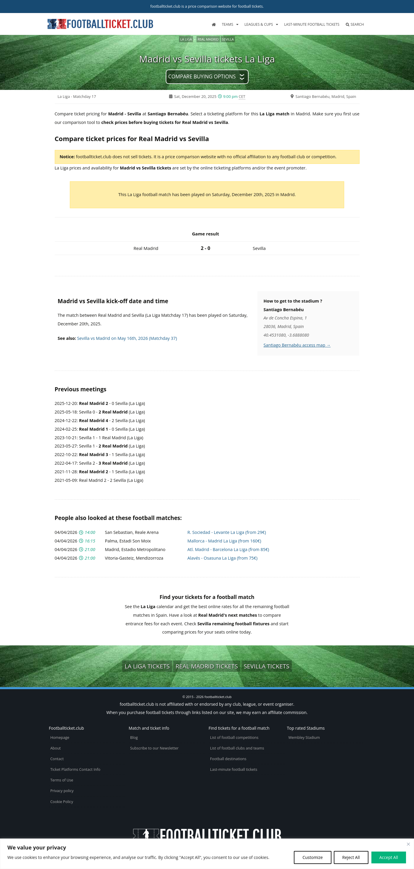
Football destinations (228, 758)
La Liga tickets (147, 666)
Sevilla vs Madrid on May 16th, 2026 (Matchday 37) (127, 338)
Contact (57, 758)
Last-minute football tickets (311, 24)
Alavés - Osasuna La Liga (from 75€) (222, 558)
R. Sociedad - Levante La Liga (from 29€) (226, 532)
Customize (312, 857)
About (55, 748)
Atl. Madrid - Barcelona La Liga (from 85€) (228, 549)
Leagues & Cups (258, 24)
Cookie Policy (61, 801)
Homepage (59, 737)
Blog (134, 737)
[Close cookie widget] (408, 844)
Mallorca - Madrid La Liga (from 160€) (224, 541)
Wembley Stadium (304, 737)
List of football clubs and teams (237, 748)
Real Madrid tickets (206, 666)
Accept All (388, 857)
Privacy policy (62, 790)
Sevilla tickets (266, 666)
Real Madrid (208, 39)
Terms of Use (61, 780)
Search (354, 24)
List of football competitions (234, 737)
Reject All (351, 857)
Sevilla (228, 39)
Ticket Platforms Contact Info (75, 769)
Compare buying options (202, 76)
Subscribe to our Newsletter (154, 748)
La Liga (186, 39)
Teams (227, 24)
